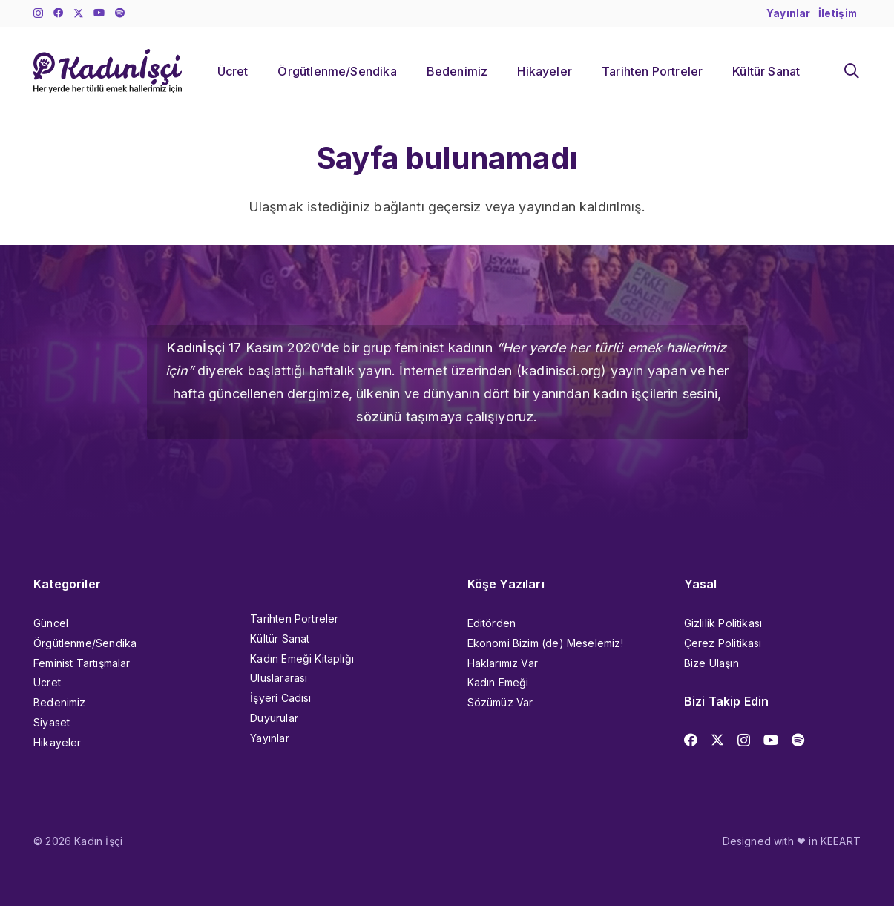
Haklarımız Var (503, 663)
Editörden (491, 623)
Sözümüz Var (500, 702)
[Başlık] (120, 13)
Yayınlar (269, 738)
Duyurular (274, 718)
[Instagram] (38, 13)
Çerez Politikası (723, 643)
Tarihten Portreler (294, 618)
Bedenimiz (59, 702)
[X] (78, 13)
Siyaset (51, 722)
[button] (851, 71)
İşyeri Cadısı (280, 698)
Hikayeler (57, 742)
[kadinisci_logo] (107, 71)
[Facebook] (58, 13)
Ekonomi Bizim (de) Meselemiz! (545, 643)
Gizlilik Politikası (723, 623)
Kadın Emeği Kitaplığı (302, 658)
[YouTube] (99, 13)
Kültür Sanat (279, 638)
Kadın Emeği (498, 682)
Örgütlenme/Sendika (85, 643)
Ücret (47, 682)
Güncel (50, 623)
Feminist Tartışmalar (82, 663)
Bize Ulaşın (711, 663)
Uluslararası (278, 678)
